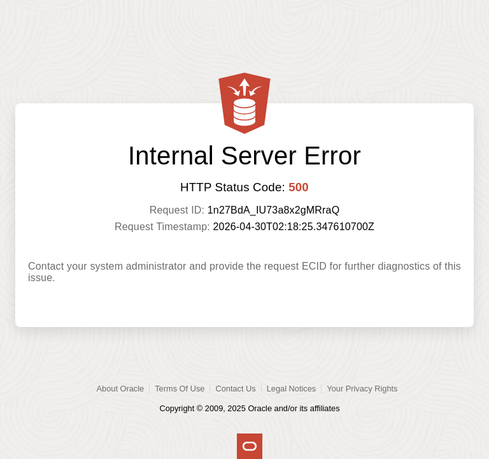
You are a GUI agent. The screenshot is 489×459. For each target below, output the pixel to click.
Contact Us (235, 388)
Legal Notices (291, 388)
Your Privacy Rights (362, 388)
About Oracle (121, 388)
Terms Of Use (179, 388)
